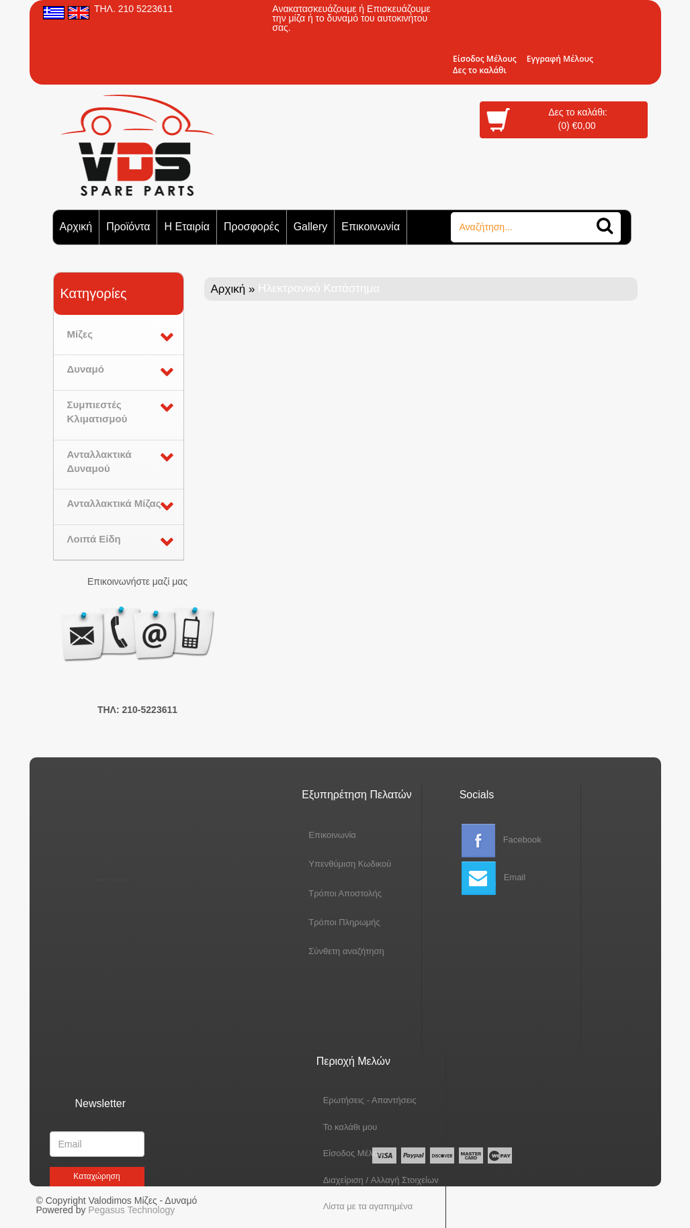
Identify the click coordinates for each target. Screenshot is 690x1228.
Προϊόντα (128, 226)
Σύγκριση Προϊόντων (103, 935)
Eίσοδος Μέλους (485, 58)
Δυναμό (85, 369)
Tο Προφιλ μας (97, 891)
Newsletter (100, 1103)
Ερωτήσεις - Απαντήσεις (370, 1023)
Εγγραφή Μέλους (560, 58)
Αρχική (76, 226)
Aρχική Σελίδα (96, 876)
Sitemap (91, 920)
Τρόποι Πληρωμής (310, 922)
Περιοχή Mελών (353, 984)
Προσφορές (251, 226)
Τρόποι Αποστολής (310, 893)
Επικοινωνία (370, 226)
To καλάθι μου (350, 1050)
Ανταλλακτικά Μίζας (114, 503)
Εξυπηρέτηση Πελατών (322, 794)
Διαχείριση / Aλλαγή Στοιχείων (381, 1103)
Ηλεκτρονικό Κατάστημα (108, 856)
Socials (477, 794)
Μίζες (80, 334)
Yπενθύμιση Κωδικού (315, 864)
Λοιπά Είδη (94, 539)
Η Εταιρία (186, 226)
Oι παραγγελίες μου (361, 1156)
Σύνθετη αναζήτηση (312, 951)
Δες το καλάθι (480, 70)
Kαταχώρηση (96, 1176)
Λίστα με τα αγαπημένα (368, 1129)
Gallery (311, 226)
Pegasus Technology (132, 1210)
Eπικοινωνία (298, 835)
